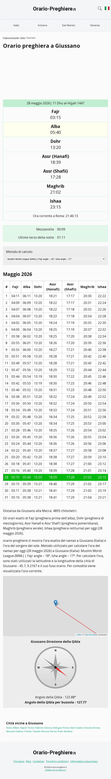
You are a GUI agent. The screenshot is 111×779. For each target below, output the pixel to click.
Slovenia (95, 25)
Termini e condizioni (57, 761)
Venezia (88, 727)
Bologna (57, 727)
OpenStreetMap (91, 635)
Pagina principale (11, 37)
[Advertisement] (57, 74)
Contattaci (38, 761)
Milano (16, 727)
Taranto (36, 731)
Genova (48, 727)
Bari (73, 727)
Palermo (39, 727)
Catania (79, 727)
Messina (10, 731)
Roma (9, 727)
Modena (68, 731)
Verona (96, 727)
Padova (19, 731)
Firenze (66, 727)
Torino (30, 727)
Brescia (45, 731)
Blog (28, 761)
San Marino (68, 25)
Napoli (23, 727)
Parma (53, 731)
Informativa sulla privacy (84, 761)
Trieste (28, 731)
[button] (55, 603)
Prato (60, 731)
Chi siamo (19, 761)
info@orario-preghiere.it (55, 770)
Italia (16, 25)
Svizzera (42, 25)
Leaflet (78, 635)
